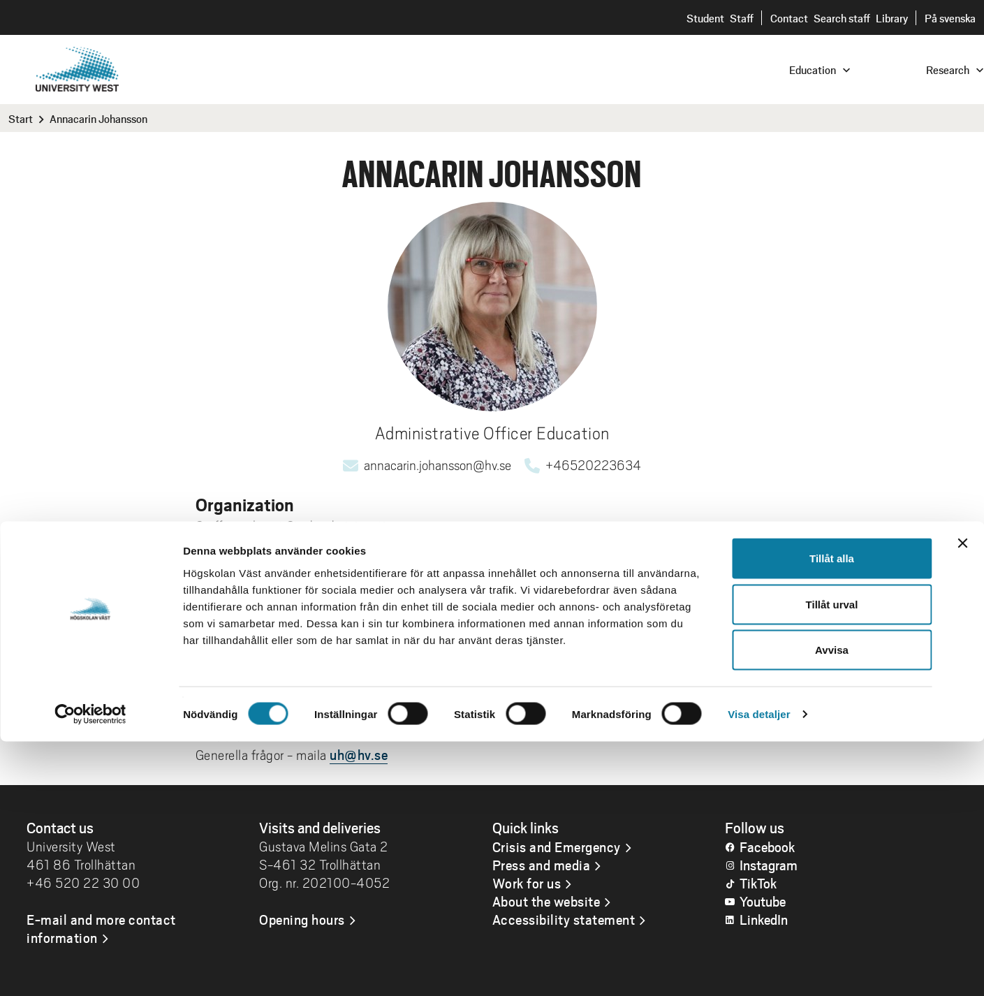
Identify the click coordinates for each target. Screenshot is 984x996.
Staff (742, 17)
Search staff (842, 17)
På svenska (950, 17)
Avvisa (832, 904)
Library (892, 17)
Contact (789, 17)
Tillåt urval (832, 859)
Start (20, 118)
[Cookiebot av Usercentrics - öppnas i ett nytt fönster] (90, 968)
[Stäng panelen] (962, 798)
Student (705, 17)
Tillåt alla (831, 813)
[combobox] (890, 69)
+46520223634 (593, 465)
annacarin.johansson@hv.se (437, 465)
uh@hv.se (359, 754)
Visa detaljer (759, 968)
